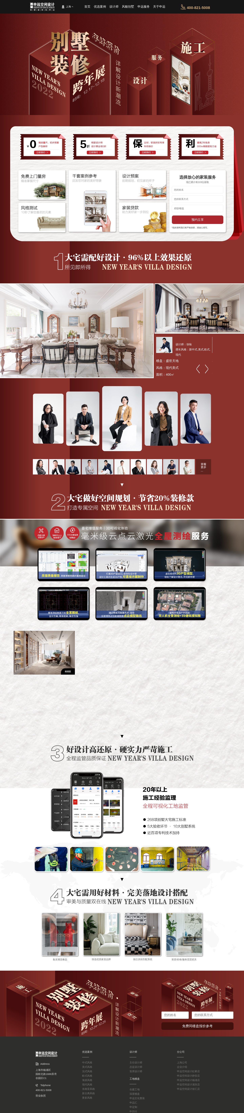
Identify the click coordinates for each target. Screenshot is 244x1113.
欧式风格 (87, 1075)
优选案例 (100, 7)
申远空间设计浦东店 (188, 1084)
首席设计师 (136, 1071)
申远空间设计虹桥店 (188, 1071)
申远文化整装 (137, 1098)
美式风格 (87, 1066)
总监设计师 (136, 1066)
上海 (67, 6)
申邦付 (133, 1111)
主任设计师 (136, 1062)
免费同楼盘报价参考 (200, 1026)
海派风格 (87, 1080)
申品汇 (133, 1102)
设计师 (114, 7)
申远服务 (143, 7)
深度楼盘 (135, 1093)
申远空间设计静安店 (188, 1075)
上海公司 (182, 1062)
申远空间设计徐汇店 (188, 1088)
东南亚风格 (88, 1088)
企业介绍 (182, 1066)
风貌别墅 (128, 7)
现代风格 (87, 1084)
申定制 (133, 1107)
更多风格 (87, 1097)
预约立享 (201, 219)
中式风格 (87, 1062)
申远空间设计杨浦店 (188, 1080)
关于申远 (159, 7)
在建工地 (135, 1089)
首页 (87, 7)
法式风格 (87, 1071)
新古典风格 (88, 1093)
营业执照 (41, 1095)
